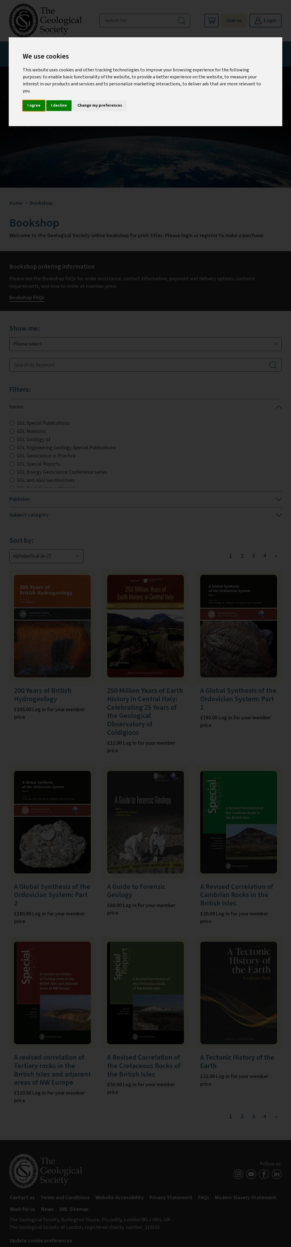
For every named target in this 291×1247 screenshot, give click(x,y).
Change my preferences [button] (99, 105)
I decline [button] (59, 105)
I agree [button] (33, 105)
